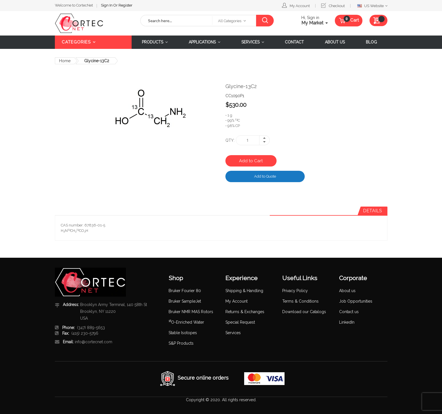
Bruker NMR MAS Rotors (191, 311)
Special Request (240, 322)
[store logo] (93, 23)
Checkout (337, 6)
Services (233, 332)
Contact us (349, 311)
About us (347, 290)
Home (64, 61)
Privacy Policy (295, 290)
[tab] (372, 211)
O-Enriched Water (186, 322)
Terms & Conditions (300, 301)
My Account (300, 6)
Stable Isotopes (183, 332)
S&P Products (181, 343)
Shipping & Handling (244, 290)
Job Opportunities (355, 301)
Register (125, 5)
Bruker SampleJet (185, 301)
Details (372, 210)
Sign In (107, 5)
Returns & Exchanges (244, 311)
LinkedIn (346, 322)
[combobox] (176, 20)
